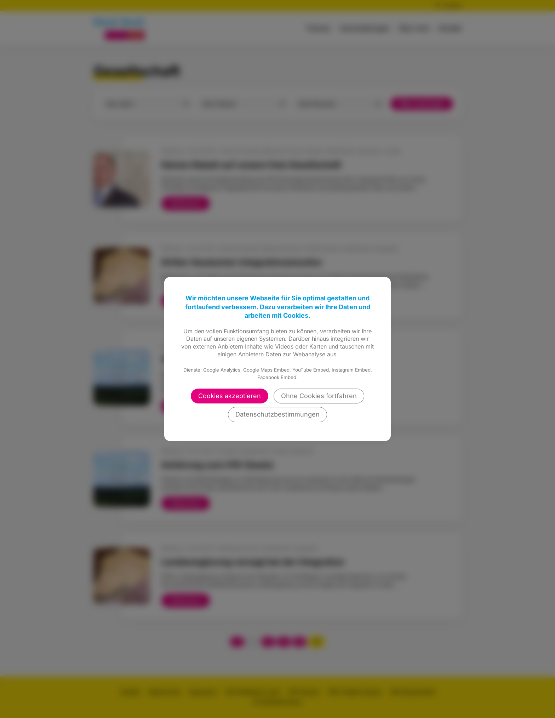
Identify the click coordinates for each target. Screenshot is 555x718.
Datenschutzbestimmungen (277, 414)
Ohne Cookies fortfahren (319, 396)
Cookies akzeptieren (229, 396)
